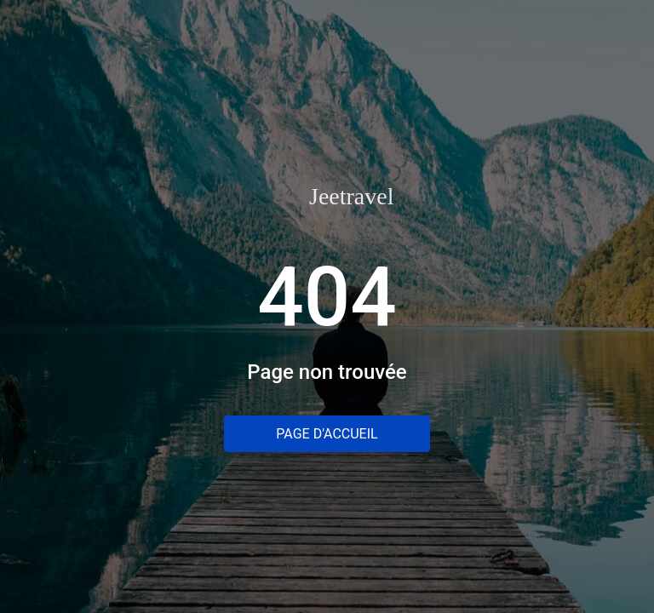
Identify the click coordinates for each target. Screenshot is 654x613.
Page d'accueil (326, 434)
